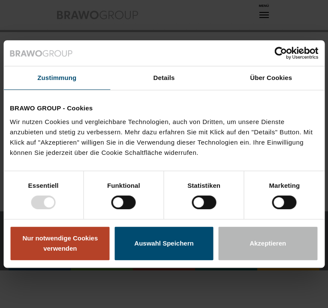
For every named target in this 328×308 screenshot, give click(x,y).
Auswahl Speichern (163, 243)
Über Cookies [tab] (271, 77)
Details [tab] (164, 77)
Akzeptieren (268, 243)
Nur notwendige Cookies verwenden (60, 243)
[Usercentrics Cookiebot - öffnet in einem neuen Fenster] (280, 53)
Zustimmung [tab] (56, 77)
